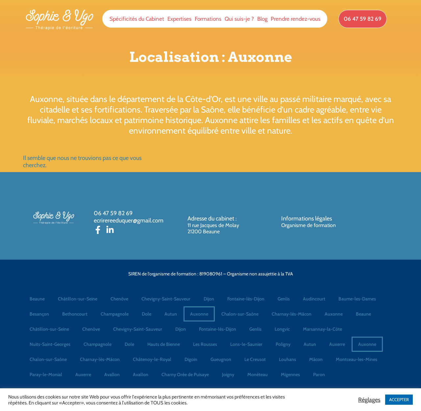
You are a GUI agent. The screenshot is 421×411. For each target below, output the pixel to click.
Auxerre (337, 344)
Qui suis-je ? (239, 18)
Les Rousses (205, 344)
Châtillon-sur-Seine (77, 299)
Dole (146, 314)
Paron (319, 374)
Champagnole (115, 314)
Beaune (37, 299)
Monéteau (257, 374)
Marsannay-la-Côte (322, 329)
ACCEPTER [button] (399, 399)
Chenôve (119, 299)
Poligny (283, 344)
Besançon (39, 314)
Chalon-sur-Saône (240, 314)
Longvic (282, 329)
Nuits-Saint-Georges (50, 344)
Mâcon (316, 359)
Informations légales (306, 218)
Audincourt (314, 299)
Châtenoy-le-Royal (152, 359)
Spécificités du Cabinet (137, 18)
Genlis (284, 299)
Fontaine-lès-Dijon (245, 299)
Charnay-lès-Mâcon (291, 314)
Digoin (191, 359)
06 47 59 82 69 (113, 213)
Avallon (112, 374)
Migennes (290, 374)
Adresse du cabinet (211, 218)
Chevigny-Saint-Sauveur (165, 299)
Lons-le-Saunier (246, 344)
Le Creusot (255, 359)
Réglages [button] (369, 400)
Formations (208, 18)
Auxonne (199, 314)
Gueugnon (220, 359)
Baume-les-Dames (357, 299)
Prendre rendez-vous (295, 18)
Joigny (228, 374)
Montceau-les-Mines (356, 359)
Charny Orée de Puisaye (185, 374)
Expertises (179, 18)
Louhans (287, 359)
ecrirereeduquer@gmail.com (128, 220)
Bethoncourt (74, 314)
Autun (170, 314)
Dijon (209, 299)
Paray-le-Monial (46, 374)
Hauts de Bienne (163, 344)
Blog (262, 18)
